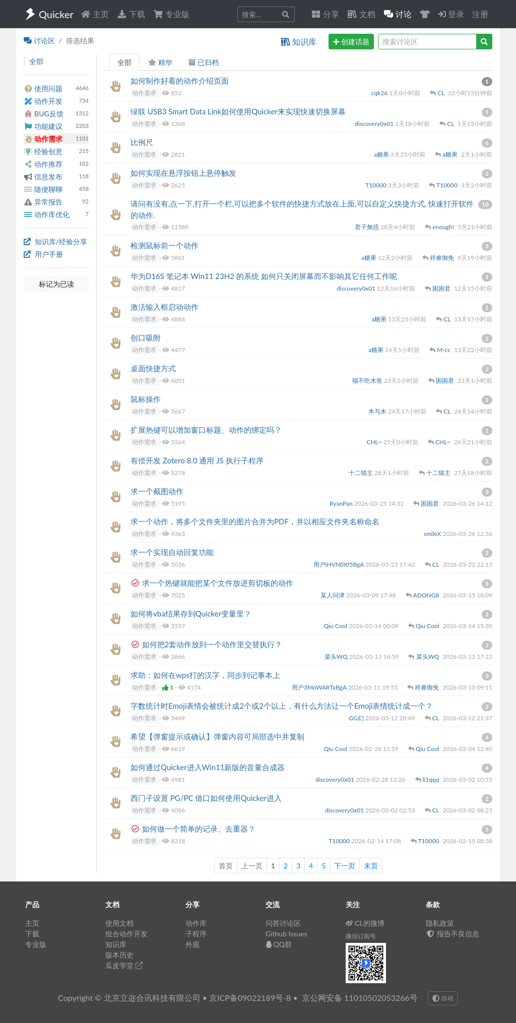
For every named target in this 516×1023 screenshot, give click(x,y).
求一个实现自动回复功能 (172, 552)
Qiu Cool (336, 626)
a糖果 (382, 154)
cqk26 (380, 93)
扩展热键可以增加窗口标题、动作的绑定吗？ (206, 429)
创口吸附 (146, 337)
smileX (433, 533)
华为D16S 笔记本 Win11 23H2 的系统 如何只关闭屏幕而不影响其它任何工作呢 (264, 276)
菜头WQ (337, 656)
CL (441, 93)
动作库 (196, 923)
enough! (444, 227)
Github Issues (286, 933)
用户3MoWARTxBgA (320, 687)
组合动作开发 (126, 933)
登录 (451, 14)
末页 (371, 865)
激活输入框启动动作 (165, 306)
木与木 (378, 411)
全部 (124, 62)
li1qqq (432, 779)
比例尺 (142, 142)
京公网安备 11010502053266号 (360, 997)
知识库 (298, 41)
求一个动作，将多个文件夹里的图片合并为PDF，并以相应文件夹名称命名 (255, 521)
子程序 (196, 933)
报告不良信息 (452, 933)
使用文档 (119, 923)
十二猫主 (361, 472)
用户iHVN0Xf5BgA (339, 564)
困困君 (442, 288)
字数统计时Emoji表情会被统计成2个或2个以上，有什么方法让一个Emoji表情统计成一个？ (282, 705)
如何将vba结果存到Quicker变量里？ (191, 613)
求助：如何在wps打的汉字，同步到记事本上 (205, 674)
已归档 (203, 62)
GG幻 (357, 718)
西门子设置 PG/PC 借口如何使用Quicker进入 (206, 797)
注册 (480, 14)
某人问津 (333, 595)
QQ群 (279, 944)
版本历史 (119, 954)
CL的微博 (365, 923)
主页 (95, 14)
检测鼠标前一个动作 (165, 245)
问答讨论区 (283, 923)
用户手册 (43, 254)
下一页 (344, 865)
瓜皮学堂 (124, 965)
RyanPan (342, 503)
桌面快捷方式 (153, 368)
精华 (160, 62)
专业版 (171, 14)
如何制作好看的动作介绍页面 (180, 80)
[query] (427, 41)
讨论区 (39, 40)
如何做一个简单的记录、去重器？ (198, 828)
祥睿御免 (443, 257)
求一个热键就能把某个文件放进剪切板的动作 (217, 582)
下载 (131, 14)
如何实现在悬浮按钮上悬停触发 (183, 172)
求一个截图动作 (157, 491)
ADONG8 (427, 595)
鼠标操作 (146, 398)
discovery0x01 (375, 123)
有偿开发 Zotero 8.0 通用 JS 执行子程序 (197, 460)
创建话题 (351, 41)
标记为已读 (56, 284)
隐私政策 (440, 923)
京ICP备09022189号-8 (250, 997)
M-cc (444, 350)
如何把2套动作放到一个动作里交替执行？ (212, 644)
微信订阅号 (361, 936)
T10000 (376, 185)
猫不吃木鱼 (368, 380)
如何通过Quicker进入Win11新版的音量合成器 (208, 767)
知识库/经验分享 (55, 241)
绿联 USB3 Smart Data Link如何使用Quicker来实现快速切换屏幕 (238, 111)
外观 (192, 944)
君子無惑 (367, 227)
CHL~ (374, 442)
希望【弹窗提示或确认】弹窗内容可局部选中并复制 (217, 736)
